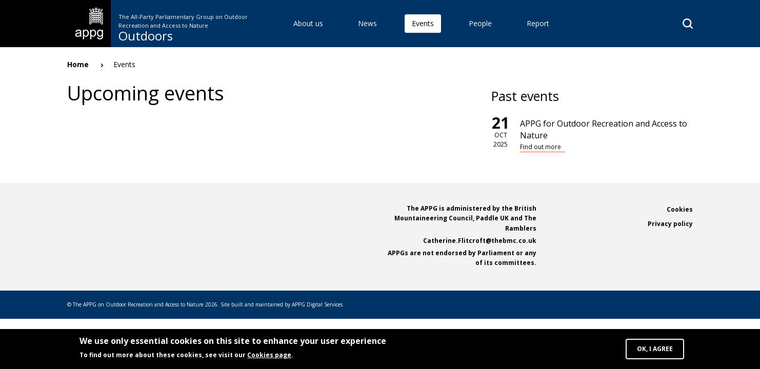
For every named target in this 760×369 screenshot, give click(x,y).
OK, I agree (655, 348)
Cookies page (269, 355)
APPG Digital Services (317, 304)
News (367, 23)
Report (538, 23)
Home (78, 64)
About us (308, 23)
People (480, 23)
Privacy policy (670, 223)
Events (423, 23)
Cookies (680, 209)
